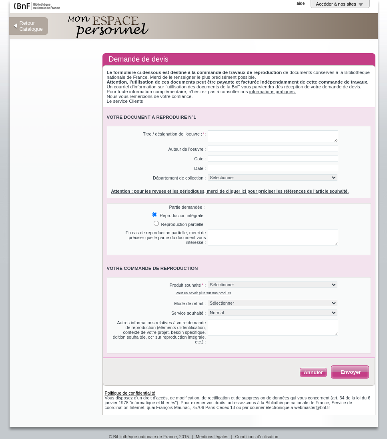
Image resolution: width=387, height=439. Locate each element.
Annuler (313, 372)
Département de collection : (179, 178)
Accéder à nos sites (336, 4)
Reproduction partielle (182, 224)
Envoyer (351, 372)
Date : (200, 168)
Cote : (200, 158)
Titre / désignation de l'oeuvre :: (174, 134)
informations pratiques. (272, 91)
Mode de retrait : (190, 303)
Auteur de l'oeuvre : (187, 149)
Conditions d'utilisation (256, 436)
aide (301, 3)
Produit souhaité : (187, 285)
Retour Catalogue (31, 26)
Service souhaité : (188, 313)
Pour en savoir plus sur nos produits (203, 293)
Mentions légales (212, 436)
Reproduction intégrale (180, 215)
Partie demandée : (187, 207)
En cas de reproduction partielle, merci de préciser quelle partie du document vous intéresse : (166, 237)
